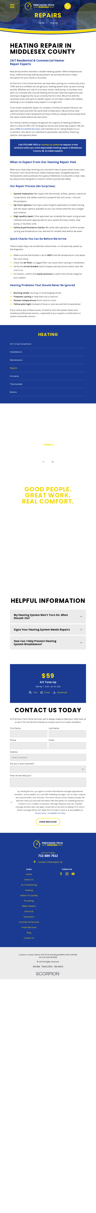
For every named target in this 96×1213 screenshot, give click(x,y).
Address (14, 752)
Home (29, 874)
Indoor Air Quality (29, 895)
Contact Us (29, 937)
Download (62, 692)
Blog (29, 932)
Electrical (28, 911)
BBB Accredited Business (28, 128)
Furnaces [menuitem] (14, 376)
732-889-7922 (48, 855)
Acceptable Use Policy (56, 813)
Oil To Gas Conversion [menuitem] (20, 343)
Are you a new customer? (22, 763)
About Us (29, 879)
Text (35, 692)
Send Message (48, 821)
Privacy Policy (40, 813)
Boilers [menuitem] (13, 392)
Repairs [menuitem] (13, 367)
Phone (13, 740)
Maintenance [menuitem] (16, 359)
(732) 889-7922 (30, 144)
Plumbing (29, 900)
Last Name (54, 728)
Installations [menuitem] (16, 351)
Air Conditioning (29, 884)
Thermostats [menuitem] (16, 384)
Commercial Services (29, 922)
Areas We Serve (29, 927)
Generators (29, 916)
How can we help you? (20, 775)
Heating (29, 890)
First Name (15, 728)
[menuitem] (36, 966)
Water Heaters (29, 906)
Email (47, 692)
